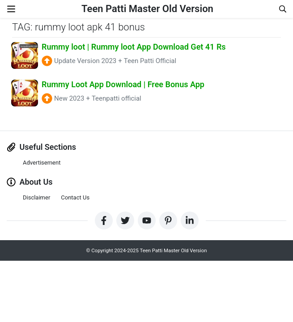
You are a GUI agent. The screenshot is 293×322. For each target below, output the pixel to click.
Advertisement (41, 162)
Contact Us (75, 197)
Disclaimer (36, 197)
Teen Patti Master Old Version (147, 8)
